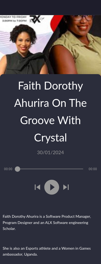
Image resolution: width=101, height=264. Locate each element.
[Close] (7, 7)
